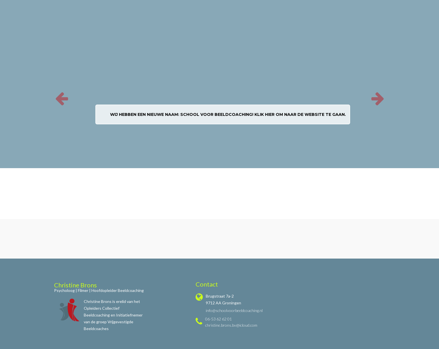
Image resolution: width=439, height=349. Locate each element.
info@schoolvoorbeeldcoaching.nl (234, 310)
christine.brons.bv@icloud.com (231, 325)
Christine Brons (75, 285)
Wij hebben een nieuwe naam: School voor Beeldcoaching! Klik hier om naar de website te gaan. (228, 114)
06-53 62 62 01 (218, 319)
